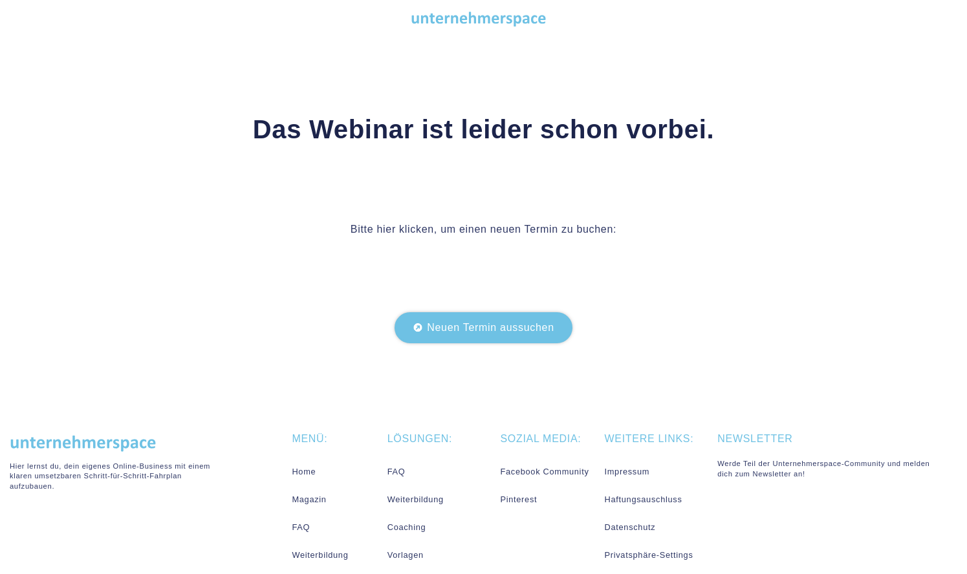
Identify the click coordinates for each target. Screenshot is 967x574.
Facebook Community (544, 471)
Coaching (406, 527)
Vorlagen (405, 555)
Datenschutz (629, 527)
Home (304, 471)
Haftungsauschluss (643, 499)
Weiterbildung (320, 555)
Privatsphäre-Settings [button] (648, 555)
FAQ (301, 527)
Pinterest (518, 499)
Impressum (626, 471)
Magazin (309, 499)
